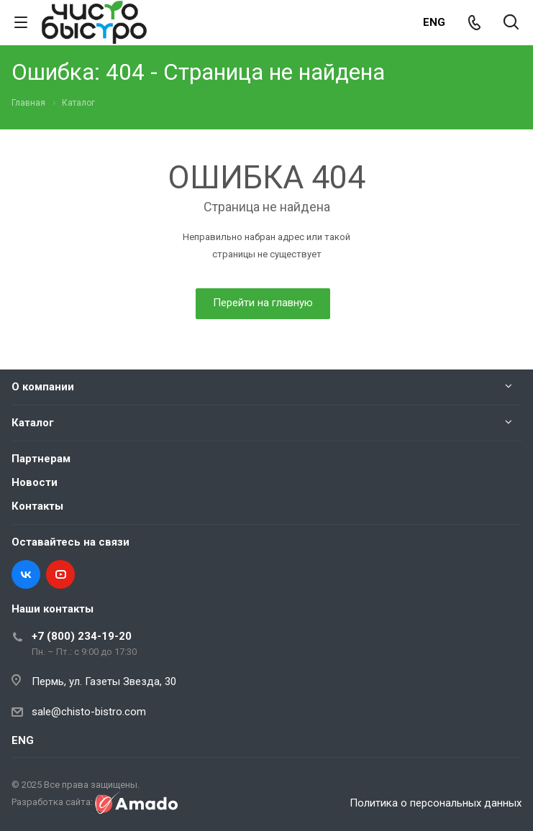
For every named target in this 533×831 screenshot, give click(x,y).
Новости (35, 482)
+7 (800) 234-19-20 (82, 636)
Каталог (33, 422)
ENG (434, 22)
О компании (43, 386)
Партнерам (41, 458)
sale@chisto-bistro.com (89, 711)
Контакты (37, 506)
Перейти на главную (263, 302)
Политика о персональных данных (435, 802)
